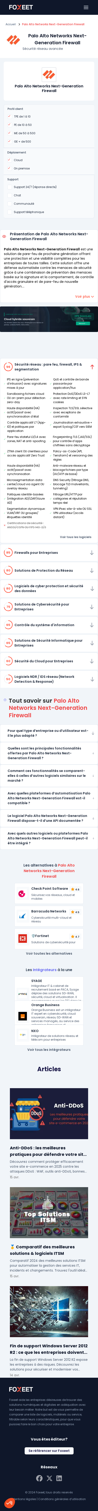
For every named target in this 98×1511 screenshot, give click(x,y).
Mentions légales (24, 1499)
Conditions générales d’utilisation (62, 1499)
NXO (35, 1031)
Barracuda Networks (48, 911)
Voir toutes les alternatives (49, 953)
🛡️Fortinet (40, 936)
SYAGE (36, 981)
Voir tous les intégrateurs (49, 1049)
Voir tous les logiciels (75, 537)
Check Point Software (49, 888)
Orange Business (45, 1005)
